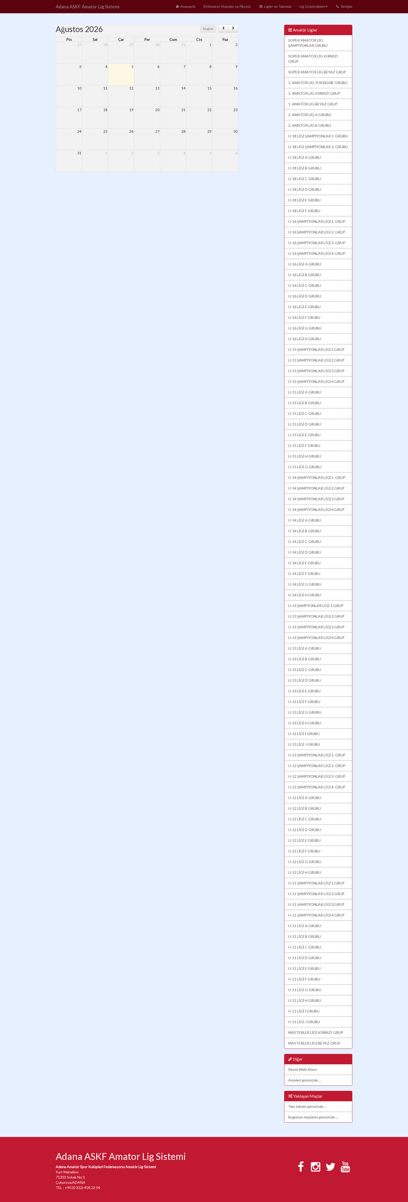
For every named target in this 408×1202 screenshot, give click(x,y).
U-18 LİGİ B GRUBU (304, 168)
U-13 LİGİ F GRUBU (304, 701)
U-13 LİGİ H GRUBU (304, 723)
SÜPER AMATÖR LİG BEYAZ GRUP (317, 72)
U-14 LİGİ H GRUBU (304, 595)
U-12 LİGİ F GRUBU (304, 851)
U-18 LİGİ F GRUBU (304, 210)
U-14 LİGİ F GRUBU (304, 573)
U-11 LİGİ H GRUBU (304, 1000)
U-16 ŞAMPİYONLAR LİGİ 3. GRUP (317, 243)
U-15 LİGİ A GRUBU (304, 392)
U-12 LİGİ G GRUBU (304, 861)
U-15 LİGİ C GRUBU (304, 413)
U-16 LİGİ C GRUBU (304, 285)
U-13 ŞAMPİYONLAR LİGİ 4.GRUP (316, 637)
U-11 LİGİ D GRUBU (304, 958)
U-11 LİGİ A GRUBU (304, 925)
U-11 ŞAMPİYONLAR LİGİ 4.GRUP (316, 915)
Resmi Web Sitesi (302, 1069)
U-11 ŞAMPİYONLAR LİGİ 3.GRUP (316, 904)
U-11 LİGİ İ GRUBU (304, 1011)
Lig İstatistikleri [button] (313, 6)
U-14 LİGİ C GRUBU (304, 541)
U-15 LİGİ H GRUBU (304, 456)
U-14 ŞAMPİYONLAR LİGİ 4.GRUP (316, 509)
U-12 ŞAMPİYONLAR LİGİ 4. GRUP (317, 787)
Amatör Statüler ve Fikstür (227, 6)
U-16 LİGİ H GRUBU (304, 339)
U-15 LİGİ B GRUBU (304, 403)
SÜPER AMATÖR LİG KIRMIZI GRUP (313, 59)
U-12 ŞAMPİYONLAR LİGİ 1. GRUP (317, 755)
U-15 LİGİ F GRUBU (304, 445)
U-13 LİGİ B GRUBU (304, 659)
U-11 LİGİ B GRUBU (304, 936)
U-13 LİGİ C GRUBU (304, 669)
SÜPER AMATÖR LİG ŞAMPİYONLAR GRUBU (308, 43)
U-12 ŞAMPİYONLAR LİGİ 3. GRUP (317, 776)
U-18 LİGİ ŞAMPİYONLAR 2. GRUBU (318, 146)
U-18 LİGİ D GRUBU (304, 189)
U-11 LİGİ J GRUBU (304, 1022)
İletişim (343, 6)
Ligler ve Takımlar (275, 6)
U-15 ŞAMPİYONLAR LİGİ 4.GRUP (316, 381)
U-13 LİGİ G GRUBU (304, 712)
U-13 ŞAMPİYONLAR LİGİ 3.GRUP (316, 627)
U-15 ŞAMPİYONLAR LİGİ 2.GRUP (316, 360)
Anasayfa (185, 6)
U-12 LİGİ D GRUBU (304, 829)
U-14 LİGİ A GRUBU (304, 520)
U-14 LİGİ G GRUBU (304, 584)
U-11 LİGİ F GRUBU (304, 979)
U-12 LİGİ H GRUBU (304, 872)
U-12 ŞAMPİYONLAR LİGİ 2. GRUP (317, 765)
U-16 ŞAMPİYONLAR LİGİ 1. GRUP (317, 221)
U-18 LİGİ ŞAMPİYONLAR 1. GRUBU (318, 136)
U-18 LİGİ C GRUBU (304, 178)
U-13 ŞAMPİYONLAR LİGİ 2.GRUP (316, 616)
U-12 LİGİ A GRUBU (304, 797)
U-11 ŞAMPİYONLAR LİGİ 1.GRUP (316, 883)
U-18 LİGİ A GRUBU (304, 157)
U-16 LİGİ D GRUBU (304, 296)
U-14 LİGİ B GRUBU (304, 531)
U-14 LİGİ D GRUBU (304, 552)
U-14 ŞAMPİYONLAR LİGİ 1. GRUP (317, 477)
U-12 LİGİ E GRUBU (304, 840)
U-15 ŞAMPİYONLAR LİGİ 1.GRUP (316, 349)
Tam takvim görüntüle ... (307, 1106)
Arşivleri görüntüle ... (304, 1080)
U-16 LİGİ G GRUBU (304, 328)
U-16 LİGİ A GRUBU (304, 264)
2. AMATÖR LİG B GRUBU (309, 125)
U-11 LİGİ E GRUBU (304, 968)
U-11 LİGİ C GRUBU (304, 947)
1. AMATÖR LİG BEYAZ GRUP (313, 104)
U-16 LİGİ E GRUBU (304, 307)
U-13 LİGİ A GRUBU (304, 648)
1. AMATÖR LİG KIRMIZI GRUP (314, 93)
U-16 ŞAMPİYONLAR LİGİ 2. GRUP (317, 232)
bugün (208, 28)
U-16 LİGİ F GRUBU (304, 317)
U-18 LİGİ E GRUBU (304, 200)
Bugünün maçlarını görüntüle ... (313, 1117)
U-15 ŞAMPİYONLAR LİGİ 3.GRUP (316, 371)
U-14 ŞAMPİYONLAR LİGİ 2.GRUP (316, 488)
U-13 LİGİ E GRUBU (304, 691)
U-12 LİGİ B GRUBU (304, 808)
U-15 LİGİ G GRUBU (304, 467)
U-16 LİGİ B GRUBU (304, 275)
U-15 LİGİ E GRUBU (304, 435)
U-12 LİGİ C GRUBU (304, 819)
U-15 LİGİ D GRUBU (304, 424)
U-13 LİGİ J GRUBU (304, 744)
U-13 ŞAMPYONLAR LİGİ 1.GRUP (315, 605)
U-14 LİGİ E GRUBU (304, 563)
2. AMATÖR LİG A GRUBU (310, 114)
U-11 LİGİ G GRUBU (304, 990)
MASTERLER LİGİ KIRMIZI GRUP (315, 1032)
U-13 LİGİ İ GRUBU (304, 733)
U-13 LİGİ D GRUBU (304, 680)
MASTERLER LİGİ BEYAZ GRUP (314, 1043)
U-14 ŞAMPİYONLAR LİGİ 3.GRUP (316, 499)
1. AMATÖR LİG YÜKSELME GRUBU (318, 82)
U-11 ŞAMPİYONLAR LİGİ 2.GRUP (316, 893)
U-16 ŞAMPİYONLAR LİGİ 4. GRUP (317, 253)
